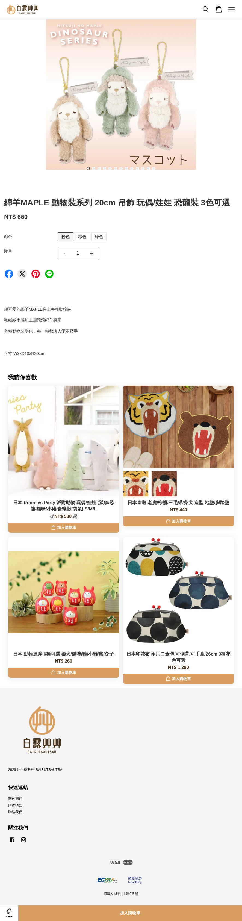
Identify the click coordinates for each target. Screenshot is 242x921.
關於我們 (15, 798)
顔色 (8, 236)
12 (148, 168)
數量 (8, 250)
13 (153, 168)
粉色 (65, 236)
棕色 (82, 236)
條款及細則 (112, 894)
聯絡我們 (15, 812)
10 (137, 168)
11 (142, 168)
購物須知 (15, 805)
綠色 (99, 236)
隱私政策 (131, 894)
